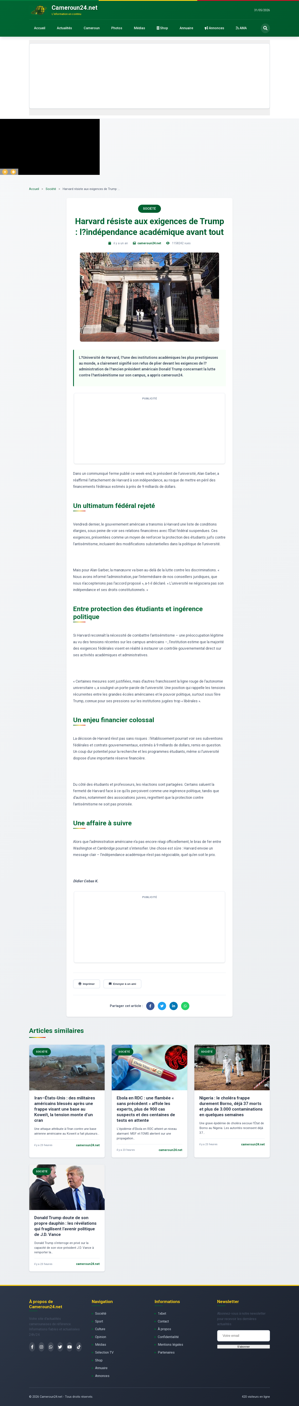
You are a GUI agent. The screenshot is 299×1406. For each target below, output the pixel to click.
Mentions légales (170, 1345)
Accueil (39, 28)
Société (51, 189)
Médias (139, 28)
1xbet (162, 1313)
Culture (100, 1329)
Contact (163, 1321)
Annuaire (186, 28)
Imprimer (86, 983)
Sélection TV (104, 1352)
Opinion (100, 1337)
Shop (162, 28)
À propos (164, 1329)
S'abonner (243, 1346)
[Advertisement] (149, 76)
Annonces (214, 28)
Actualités (64, 28)
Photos (116, 28)
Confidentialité (168, 1337)
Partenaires (166, 1352)
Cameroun (92, 28)
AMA (241, 28)
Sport (99, 1321)
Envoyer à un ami (122, 983)
